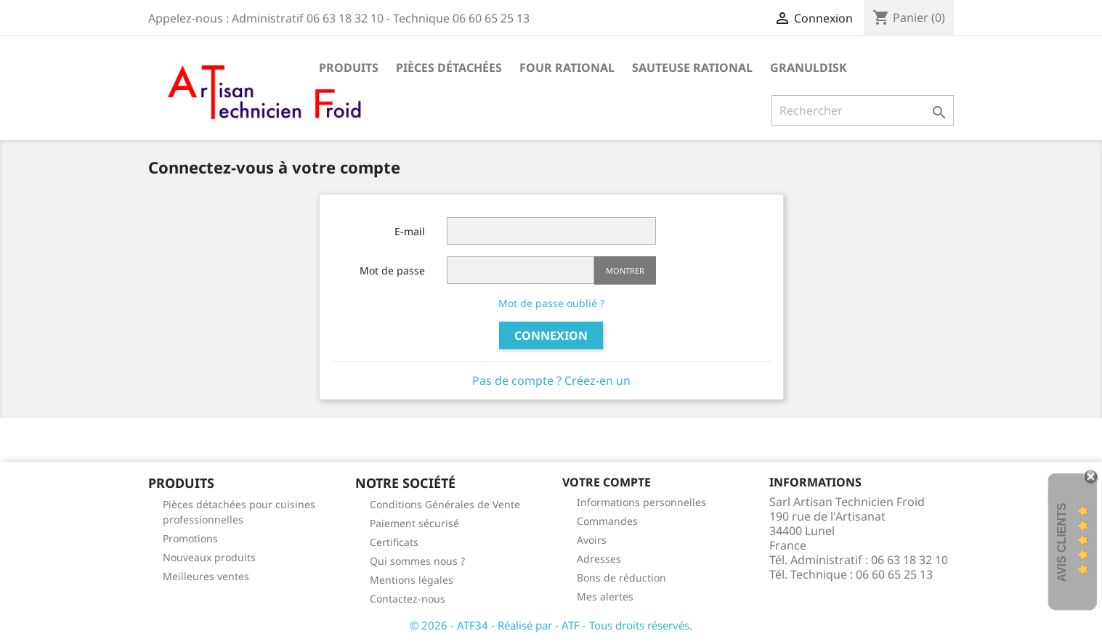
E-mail (409, 231)
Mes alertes (605, 596)
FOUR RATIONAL (567, 68)
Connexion (551, 335)
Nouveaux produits (209, 557)
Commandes (607, 521)
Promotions (190, 538)
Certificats (394, 542)
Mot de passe (392, 270)
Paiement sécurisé (414, 523)
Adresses (599, 559)
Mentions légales (411, 580)
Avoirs (592, 540)
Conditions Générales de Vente (445, 504)
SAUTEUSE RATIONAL (692, 68)
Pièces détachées (449, 68)
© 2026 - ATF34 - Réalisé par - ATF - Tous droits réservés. (551, 625)
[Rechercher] (862, 110)
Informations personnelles (641, 502)
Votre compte (606, 482)
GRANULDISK (808, 68)
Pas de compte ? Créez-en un (551, 380)
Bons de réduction (621, 577)
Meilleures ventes (206, 576)
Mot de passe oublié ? (551, 303)
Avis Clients (1062, 542)
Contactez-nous (407, 599)
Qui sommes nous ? (417, 561)
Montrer (625, 270)
